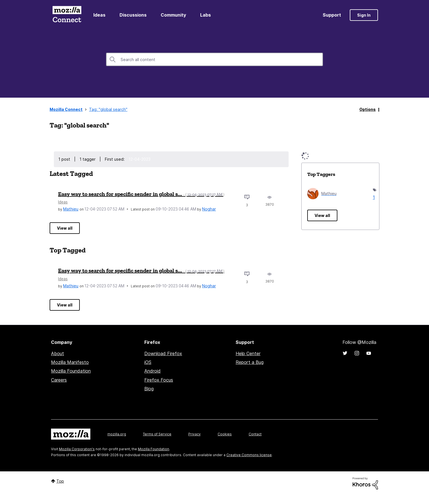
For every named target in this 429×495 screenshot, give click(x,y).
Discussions (133, 15)
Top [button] (60, 481)
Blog (149, 388)
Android (152, 371)
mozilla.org (116, 434)
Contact (255, 434)
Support (332, 15)
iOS (147, 362)
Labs (205, 15)
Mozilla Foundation (71, 371)
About (57, 353)
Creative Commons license (249, 455)
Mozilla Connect (67, 15)
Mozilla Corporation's (77, 449)
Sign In (364, 15)
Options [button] (367, 109)
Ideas (99, 15)
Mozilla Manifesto (70, 362)
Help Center (248, 353)
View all (64, 228)
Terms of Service (157, 434)
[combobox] (214, 59)
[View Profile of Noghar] (209, 209)
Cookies (225, 434)
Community (173, 15)
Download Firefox (163, 353)
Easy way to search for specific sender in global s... (141, 194)
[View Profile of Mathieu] (70, 209)
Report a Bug (250, 362)
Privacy (194, 434)
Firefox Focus (158, 380)
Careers (59, 380)
